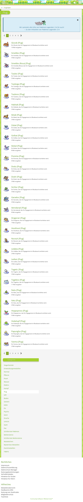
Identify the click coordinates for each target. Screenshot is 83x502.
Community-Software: (41, 499)
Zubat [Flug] (16, 125)
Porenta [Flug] (17, 156)
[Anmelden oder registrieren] (75, 3)
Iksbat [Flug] (16, 146)
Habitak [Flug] (17, 104)
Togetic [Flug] (17, 269)
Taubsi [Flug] (17, 73)
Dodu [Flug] (16, 166)
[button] (80, 3)
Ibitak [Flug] (16, 115)
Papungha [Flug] (18, 331)
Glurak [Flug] (17, 42)
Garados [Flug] (18, 197)
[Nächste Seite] (21, 35)
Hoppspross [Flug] (19, 310)
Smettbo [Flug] (18, 53)
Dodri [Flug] (16, 176)
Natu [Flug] (16, 290)
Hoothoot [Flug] (18, 228)
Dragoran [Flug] (18, 218)
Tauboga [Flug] (18, 84)
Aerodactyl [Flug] (19, 207)
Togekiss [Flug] (18, 280)
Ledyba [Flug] (17, 249)
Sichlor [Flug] (17, 187)
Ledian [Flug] (17, 259)
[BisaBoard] (5, 3)
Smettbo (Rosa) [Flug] (21, 63)
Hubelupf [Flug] (18, 321)
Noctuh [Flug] (17, 238)
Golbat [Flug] (17, 135)
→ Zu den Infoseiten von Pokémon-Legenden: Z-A (42, 30)
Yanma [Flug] (17, 341)
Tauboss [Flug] (18, 94)
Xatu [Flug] (16, 300)
